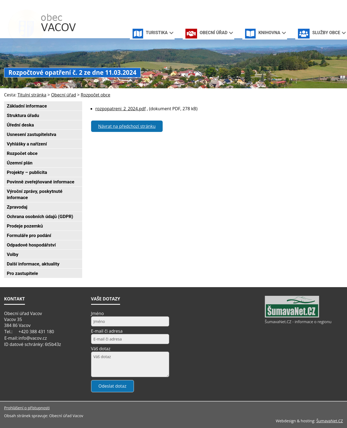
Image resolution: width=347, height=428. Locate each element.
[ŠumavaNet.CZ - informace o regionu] (292, 316)
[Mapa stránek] (331, 5)
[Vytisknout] (340, 5)
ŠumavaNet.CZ (329, 420)
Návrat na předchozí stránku (127, 126)
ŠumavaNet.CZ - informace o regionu (298, 321)
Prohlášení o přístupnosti (27, 407)
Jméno (97, 313)
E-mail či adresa (107, 331)
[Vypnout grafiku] (322, 5)
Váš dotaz (101, 349)
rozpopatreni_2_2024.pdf (120, 109)
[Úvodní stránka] (314, 5)
